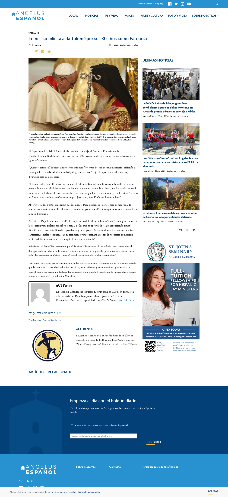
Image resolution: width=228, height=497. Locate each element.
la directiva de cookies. (89, 491)
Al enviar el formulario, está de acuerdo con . (101, 425)
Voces (129, 15)
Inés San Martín (149, 116)
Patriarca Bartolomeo (52, 320)
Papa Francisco (34, 320)
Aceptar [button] (213, 491)
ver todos (187, 230)
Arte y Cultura (152, 15)
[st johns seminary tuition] (171, 352)
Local (73, 15)
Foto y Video (177, 15)
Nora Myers (147, 171)
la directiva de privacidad (64, 491)
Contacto (115, 466)
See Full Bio (125, 300)
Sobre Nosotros (204, 15)
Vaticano (33, 33)
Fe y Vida (111, 15)
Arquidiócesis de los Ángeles (160, 466)
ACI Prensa (34, 45)
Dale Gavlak (147, 222)
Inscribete (154, 442)
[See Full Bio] (133, 300)
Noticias (91, 15)
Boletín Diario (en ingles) (150, 3)
